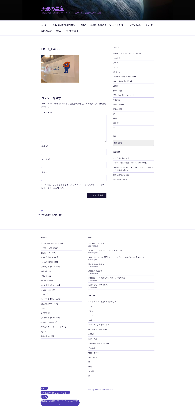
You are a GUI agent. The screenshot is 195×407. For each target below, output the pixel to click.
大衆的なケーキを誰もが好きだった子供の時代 (106, 263)
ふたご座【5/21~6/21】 (50, 289)
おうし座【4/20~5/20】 (50, 242)
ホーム (43, 10)
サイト (44, 157)
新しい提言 (117, 94)
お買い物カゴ (46, 16)
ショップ (149, 10)
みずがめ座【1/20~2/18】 (51, 303)
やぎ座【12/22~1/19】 (49, 307)
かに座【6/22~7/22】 (49, 265)
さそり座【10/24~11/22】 (51, 270)
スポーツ (116, 57)
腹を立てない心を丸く (122, 160)
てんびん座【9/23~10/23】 (51, 284)
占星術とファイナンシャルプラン (54, 312)
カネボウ (116, 43)
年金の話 (116, 85)
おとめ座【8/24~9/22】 (50, 247)
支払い (58, 16)
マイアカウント (72, 16)
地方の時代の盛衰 (120, 164)
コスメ (116, 52)
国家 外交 (117, 76)
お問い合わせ (135, 10)
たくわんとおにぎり (121, 143)
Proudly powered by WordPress (100, 375)
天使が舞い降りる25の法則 (123, 80)
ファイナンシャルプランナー (124, 62)
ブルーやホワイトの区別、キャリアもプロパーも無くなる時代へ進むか (116, 242)
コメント (46, 97)
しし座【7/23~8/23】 (49, 275)
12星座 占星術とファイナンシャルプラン (108, 10)
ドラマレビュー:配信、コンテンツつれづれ (130, 148)
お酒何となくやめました (98, 270)
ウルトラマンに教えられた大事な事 (127, 38)
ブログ (83, 10)
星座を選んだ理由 (47, 321)
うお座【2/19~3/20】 (49, 238)
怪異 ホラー (118, 89)
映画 (115, 103)
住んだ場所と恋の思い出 (122, 66)
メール (45, 144)
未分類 (116, 108)
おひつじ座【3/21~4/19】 (51, 252)
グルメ (116, 48)
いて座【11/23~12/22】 (50, 233)
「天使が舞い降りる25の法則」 (63, 10)
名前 (44, 131)
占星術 (116, 71)
